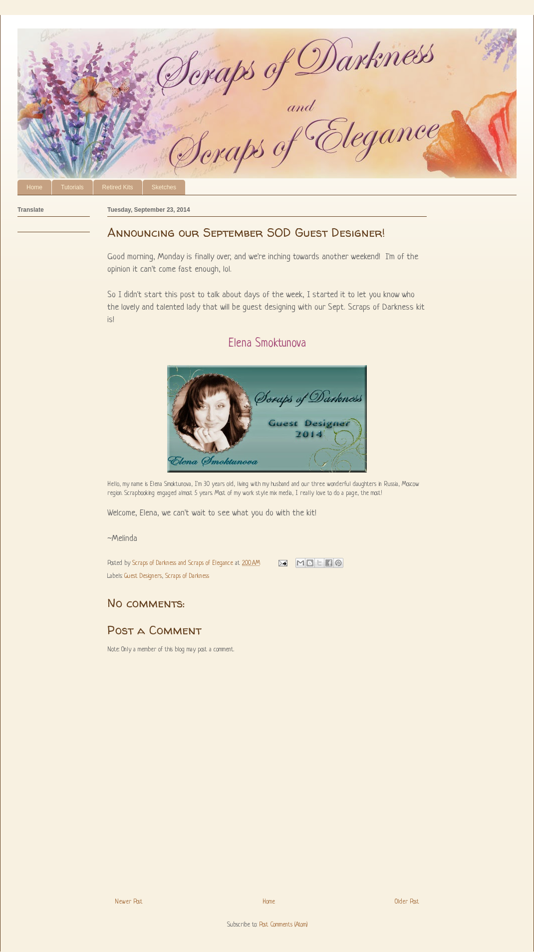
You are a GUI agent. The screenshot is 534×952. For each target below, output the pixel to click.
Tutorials (72, 187)
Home (34, 187)
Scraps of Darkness (187, 576)
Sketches (164, 187)
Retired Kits (117, 187)
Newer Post (129, 902)
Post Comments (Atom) (283, 925)
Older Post (407, 902)
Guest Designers (143, 576)
